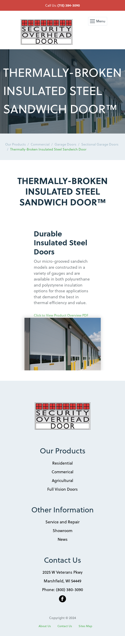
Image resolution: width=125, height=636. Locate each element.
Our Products (15, 144)
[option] (62, 91)
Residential (62, 463)
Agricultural (62, 480)
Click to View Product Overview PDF (61, 315)
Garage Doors (65, 144)
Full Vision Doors (62, 489)
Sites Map (85, 626)
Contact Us (64, 626)
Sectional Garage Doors (99, 144)
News (63, 539)
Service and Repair (62, 522)
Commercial (40, 144)
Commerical (62, 472)
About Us (45, 626)
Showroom (62, 530)
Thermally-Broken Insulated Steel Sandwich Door (48, 149)
